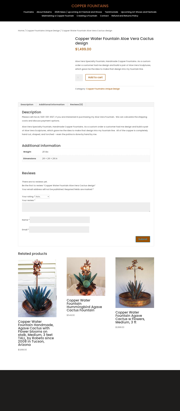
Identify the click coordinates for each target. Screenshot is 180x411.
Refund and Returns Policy (125, 16)
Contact (104, 16)
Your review (28, 200)
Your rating (28, 196)
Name (26, 219)
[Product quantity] (79, 77)
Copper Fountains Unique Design (43, 30)
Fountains (29, 12)
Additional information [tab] (52, 104)
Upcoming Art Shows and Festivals (138, 12)
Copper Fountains (90, 6)
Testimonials (111, 12)
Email (25, 229)
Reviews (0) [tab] (76, 104)
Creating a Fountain (87, 16)
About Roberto (44, 12)
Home (21, 30)
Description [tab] (27, 104)
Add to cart (95, 77)
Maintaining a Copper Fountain (58, 16)
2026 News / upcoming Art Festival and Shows (78, 12)
